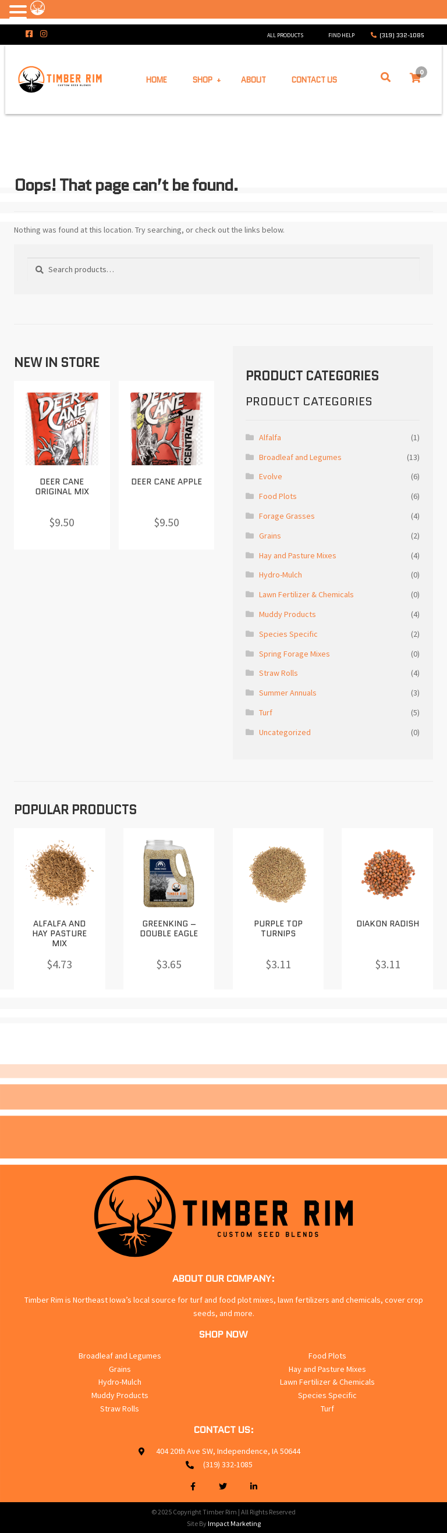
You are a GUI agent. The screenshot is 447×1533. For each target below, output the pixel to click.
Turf (265, 712)
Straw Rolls (278, 673)
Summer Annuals (288, 692)
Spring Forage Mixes (294, 653)
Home (156, 79)
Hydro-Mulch (280, 574)
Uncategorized (285, 732)
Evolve (270, 476)
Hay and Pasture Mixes (297, 555)
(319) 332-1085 (401, 35)
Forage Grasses (287, 516)
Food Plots (278, 496)
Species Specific (288, 634)
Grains (270, 535)
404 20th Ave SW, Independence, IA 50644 (228, 1451)
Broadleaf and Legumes (300, 457)
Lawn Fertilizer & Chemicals (306, 594)
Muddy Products (287, 614)
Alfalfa (270, 437)
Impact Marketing (234, 1523)
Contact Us (314, 79)
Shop (202, 79)
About (253, 79)
